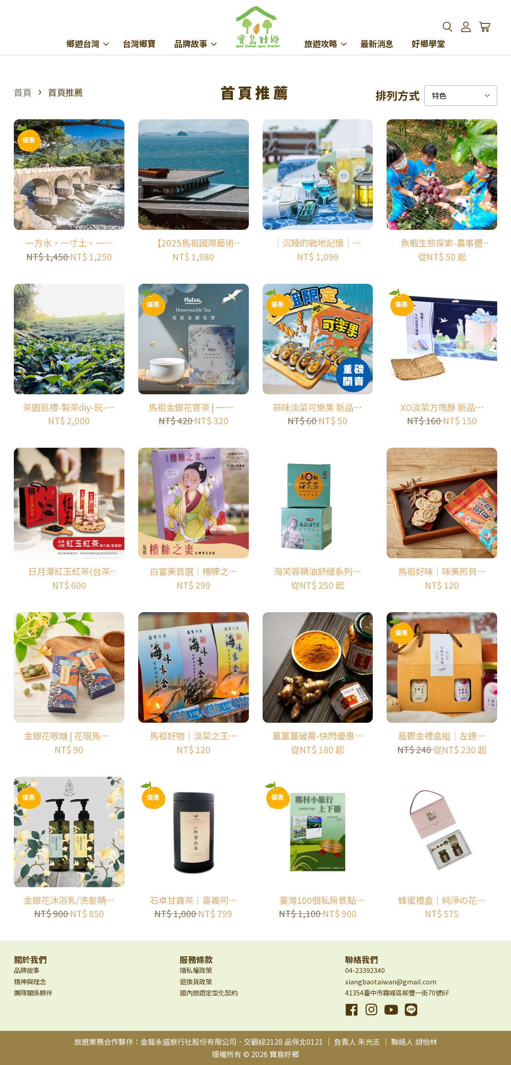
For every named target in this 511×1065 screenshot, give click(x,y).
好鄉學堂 (428, 31)
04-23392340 (365, 970)
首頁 (22, 92)
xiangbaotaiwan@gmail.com (390, 981)
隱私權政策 (196, 970)
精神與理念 (30, 981)
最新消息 (377, 31)
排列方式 (398, 95)
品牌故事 (195, 31)
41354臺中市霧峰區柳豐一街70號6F (397, 992)
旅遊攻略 (325, 31)
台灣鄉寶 (139, 31)
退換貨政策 (196, 981)
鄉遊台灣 (87, 31)
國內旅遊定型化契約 (209, 992)
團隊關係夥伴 (33, 992)
